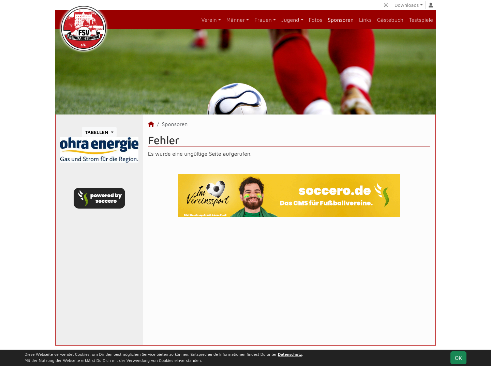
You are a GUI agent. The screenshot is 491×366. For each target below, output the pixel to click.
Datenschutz (290, 354)
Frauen (263, 20)
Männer (235, 20)
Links (365, 20)
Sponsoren (341, 20)
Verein (209, 20)
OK (458, 358)
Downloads (407, 5)
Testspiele (421, 20)
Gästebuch (390, 20)
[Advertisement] (289, 281)
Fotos (316, 20)
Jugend (290, 20)
